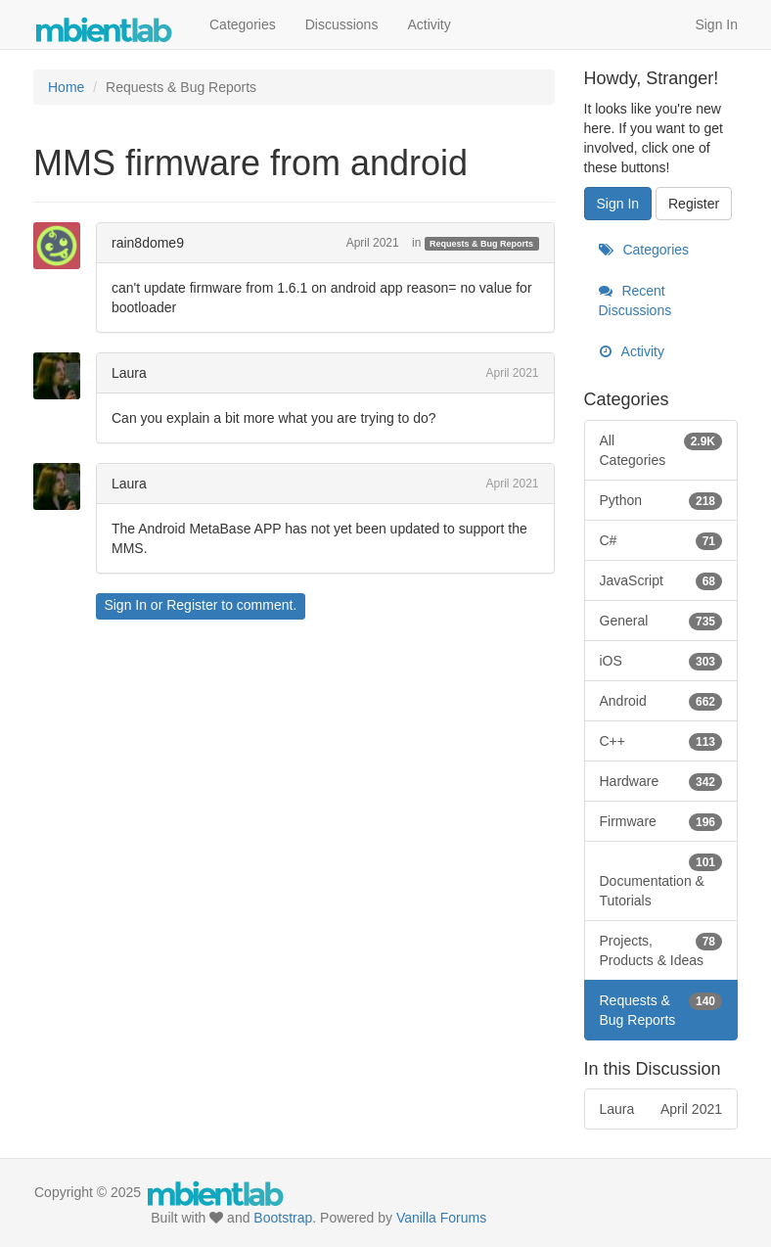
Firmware (661, 821)
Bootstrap (282, 1217)
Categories (242, 24)
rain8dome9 (148, 243)
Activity (428, 24)
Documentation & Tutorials (661, 880)
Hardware (661, 781)
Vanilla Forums (441, 1217)
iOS (661, 660)
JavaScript (661, 580)
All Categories (661, 449)
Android (661, 701)
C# (661, 540)
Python (661, 500)
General (661, 620)
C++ (661, 741)
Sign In (716, 24)
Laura (129, 373)
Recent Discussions (635, 300)
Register (191, 605)
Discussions (342, 24)
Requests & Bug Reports (481, 244)
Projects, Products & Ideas (661, 949)
